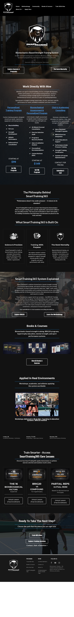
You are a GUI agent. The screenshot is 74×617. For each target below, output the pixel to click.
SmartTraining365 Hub (30, 571)
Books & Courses (47, 6)
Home (18, 6)
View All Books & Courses (37, 362)
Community (36, 6)
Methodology (26, 6)
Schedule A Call (60, 171)
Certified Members (42, 561)
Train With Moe (60, 6)
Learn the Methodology (55, 314)
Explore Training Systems (37, 541)
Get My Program (14, 169)
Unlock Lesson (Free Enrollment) (13, 501)
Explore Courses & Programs (14, 70)
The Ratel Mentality (60, 69)
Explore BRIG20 (19, 314)
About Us (18, 9)
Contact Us (41, 564)
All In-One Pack (30, 567)
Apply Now (28, 9)
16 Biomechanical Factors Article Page (42, 572)
